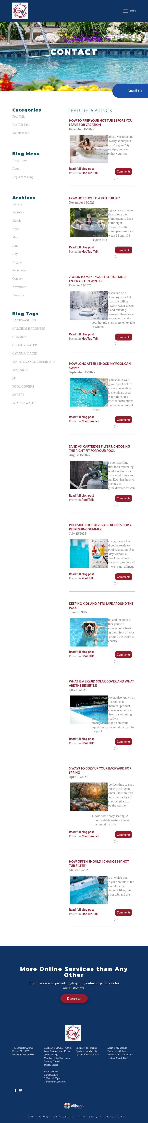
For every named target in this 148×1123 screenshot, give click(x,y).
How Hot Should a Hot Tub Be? (94, 198)
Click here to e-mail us (86, 1048)
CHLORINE (20, 337)
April (15, 229)
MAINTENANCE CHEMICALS (33, 361)
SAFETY (18, 394)
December (19, 295)
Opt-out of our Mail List (87, 1054)
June (15, 245)
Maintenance (20, 133)
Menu (129, 11)
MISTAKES (20, 370)
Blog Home (19, 160)
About (16, 168)
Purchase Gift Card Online (120, 1054)
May (15, 237)
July (15, 253)
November (19, 287)
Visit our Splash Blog (117, 1058)
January (17, 204)
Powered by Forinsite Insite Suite (112, 1117)
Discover (74, 998)
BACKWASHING (24, 320)
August (17, 262)
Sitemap (94, 1117)
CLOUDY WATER (24, 345)
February (18, 212)
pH (14, 378)
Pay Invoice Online (116, 1051)
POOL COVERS (23, 386)
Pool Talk (18, 116)
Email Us (135, 91)
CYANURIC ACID (24, 353)
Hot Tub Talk (20, 124)
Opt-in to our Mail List (86, 1051)
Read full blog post (81, 168)
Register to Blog (22, 177)
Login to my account (117, 1048)
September (19, 270)
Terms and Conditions (80, 1117)
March (16, 220)
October (17, 278)
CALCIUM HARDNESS (28, 328)
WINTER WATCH (24, 403)
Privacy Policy (63, 1117)
